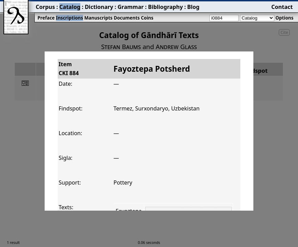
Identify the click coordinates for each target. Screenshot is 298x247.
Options (284, 18)
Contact (282, 7)
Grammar (130, 7)
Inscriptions (69, 18)
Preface (46, 18)
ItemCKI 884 (69, 68)
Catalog (69, 7)
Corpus (45, 7)
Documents (127, 18)
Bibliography (165, 7)
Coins (147, 18)
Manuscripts (98, 18)
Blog (193, 7)
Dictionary (99, 7)
